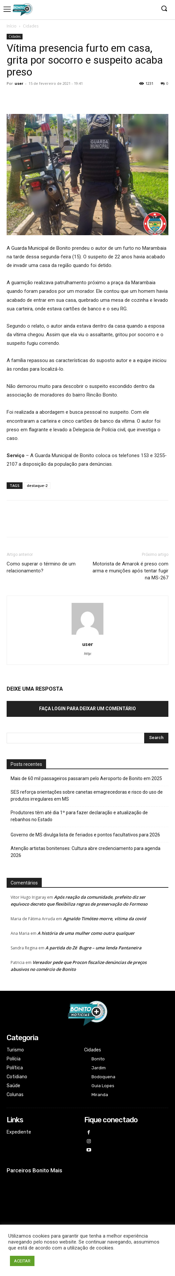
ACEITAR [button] (22, 1260)
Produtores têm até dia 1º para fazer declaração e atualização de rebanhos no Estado (79, 816)
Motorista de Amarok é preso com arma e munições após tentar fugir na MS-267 (130, 571)
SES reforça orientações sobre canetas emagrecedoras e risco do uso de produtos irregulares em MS (87, 795)
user (19, 83)
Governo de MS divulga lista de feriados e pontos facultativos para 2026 (85, 834)
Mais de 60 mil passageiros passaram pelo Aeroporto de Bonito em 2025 (86, 778)
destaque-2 (37, 485)
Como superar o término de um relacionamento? (41, 567)
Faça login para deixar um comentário (87, 708)
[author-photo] (87, 634)
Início (12, 26)
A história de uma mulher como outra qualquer (86, 933)
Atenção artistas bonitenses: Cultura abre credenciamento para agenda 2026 (85, 852)
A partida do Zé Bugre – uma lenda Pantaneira (93, 948)
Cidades (30, 26)
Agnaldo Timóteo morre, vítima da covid (104, 919)
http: (87, 654)
